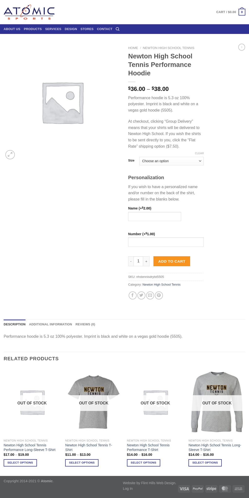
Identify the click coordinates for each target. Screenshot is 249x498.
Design (71, 29)
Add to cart (172, 261)
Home (133, 48)
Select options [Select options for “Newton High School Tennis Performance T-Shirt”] (143, 462)
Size (131, 160)
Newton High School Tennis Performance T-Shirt (148, 447)
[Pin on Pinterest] (159, 295)
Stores (87, 29)
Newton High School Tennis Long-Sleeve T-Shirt (214, 447)
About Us (12, 29)
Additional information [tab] (50, 324)
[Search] (117, 29)
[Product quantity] (138, 261)
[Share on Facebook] (133, 295)
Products (33, 29)
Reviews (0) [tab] (85, 324)
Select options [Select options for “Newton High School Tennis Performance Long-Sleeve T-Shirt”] (20, 462)
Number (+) (141, 234)
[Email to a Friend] (150, 295)
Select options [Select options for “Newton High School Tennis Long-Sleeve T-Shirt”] (205, 462)
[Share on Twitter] (141, 295)
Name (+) (139, 208)
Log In (128, 488)
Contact (104, 29)
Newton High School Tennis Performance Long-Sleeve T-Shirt (29, 447)
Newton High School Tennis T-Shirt (88, 447)
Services (53, 29)
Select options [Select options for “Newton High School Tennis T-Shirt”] (82, 462)
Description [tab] (15, 324)
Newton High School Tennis (168, 48)
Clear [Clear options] (199, 153)
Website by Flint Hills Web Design (149, 483)
